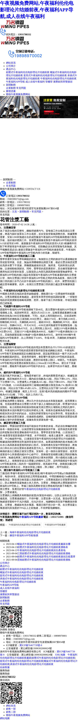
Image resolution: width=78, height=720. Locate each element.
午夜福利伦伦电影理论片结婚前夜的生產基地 (41, 550)
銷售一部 (11, 709)
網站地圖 (5, 718)
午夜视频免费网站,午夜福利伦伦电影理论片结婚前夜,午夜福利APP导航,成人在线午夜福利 (36, 9)
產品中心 (11, 69)
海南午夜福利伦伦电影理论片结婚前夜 (30, 532)
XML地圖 (60, 654)
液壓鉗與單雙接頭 (62, 81)
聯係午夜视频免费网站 (18, 94)
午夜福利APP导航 (15, 81)
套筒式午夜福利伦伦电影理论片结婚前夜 (45, 75)
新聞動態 (11, 85)
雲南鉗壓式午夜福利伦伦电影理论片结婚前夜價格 (43, 559)
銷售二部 (11, 712)
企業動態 (11, 88)
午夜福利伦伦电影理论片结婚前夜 (58, 78)
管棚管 (49, 81)
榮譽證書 (11, 91)
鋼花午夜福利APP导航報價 (24, 535)
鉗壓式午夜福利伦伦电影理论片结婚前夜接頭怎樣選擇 (46, 556)
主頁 (14, 211)
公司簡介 (11, 66)
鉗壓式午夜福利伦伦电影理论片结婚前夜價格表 (42, 547)
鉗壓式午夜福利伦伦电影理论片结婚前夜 (27, 72)
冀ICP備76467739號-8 (30, 645)
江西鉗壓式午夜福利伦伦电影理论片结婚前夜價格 (43, 553)
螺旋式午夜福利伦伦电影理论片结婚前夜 (21, 572)
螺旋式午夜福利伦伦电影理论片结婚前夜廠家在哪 (43, 544)
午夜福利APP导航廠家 (31, 517)
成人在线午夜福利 (35, 81)
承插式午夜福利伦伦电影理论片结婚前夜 (21, 578)
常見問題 (21, 88)
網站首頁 (11, 63)
